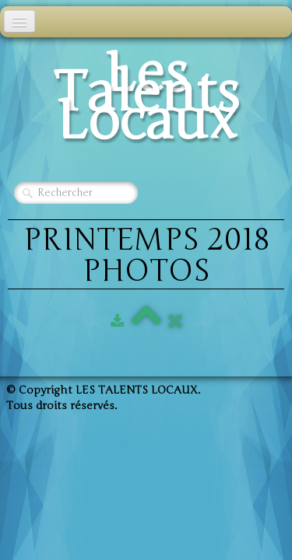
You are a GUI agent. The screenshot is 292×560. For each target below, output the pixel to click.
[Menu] (19, 21)
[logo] (146, 101)
